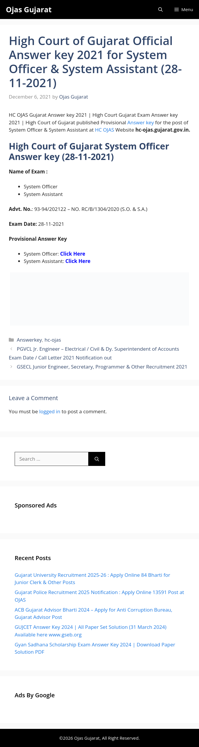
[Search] (97, 459)
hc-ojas (53, 339)
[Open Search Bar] (160, 9)
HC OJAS (104, 129)
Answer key (140, 122)
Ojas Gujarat (29, 9)
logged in (49, 411)
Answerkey (29, 339)
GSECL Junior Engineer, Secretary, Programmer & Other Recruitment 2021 (102, 366)
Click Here (72, 253)
